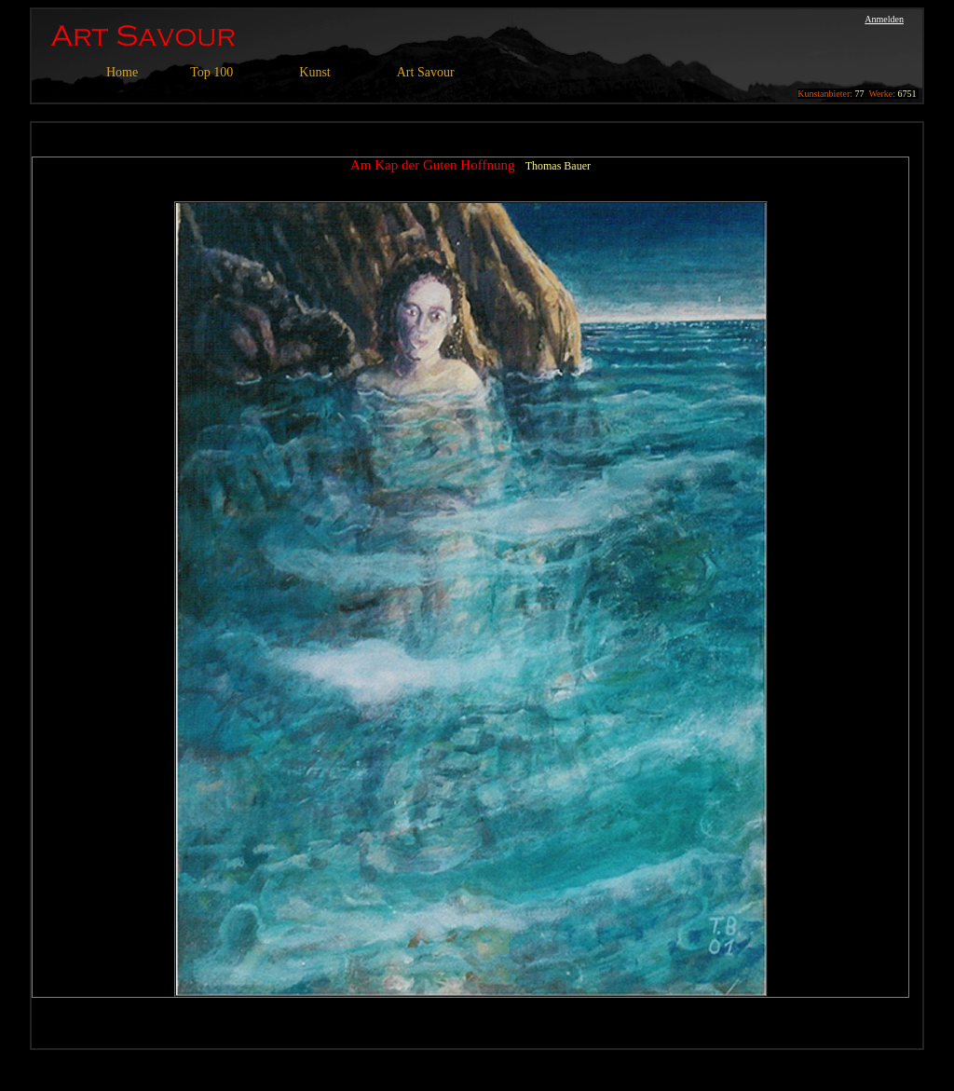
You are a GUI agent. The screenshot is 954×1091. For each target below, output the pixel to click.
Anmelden (884, 19)
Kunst (314, 72)
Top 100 (211, 72)
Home (122, 72)
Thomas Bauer (558, 165)
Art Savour (426, 72)
